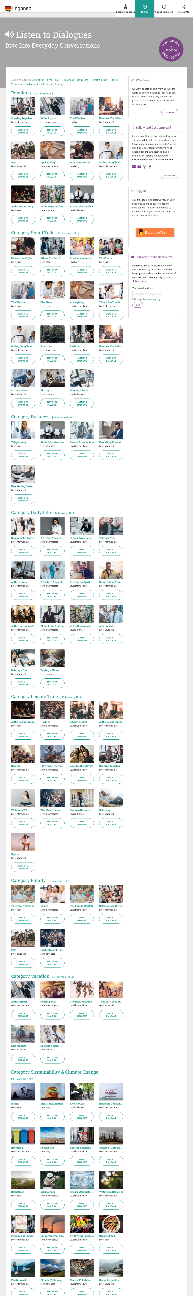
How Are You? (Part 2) (111, 118)
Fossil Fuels (47, 1147)
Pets (13, 162)
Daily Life (82, 80)
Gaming (15, 766)
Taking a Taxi (107, 538)
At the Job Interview (81, 206)
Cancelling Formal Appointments (111, 442)
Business (68, 80)
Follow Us (183, 6)
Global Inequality (109, 1280)
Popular (39, 80)
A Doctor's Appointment (52, 582)
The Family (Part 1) (22, 906)
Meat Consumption (51, 1103)
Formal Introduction (82, 442)
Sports (15, 854)
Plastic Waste (19, 1280)
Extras (144, 6)
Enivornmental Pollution (52, 1235)
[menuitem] (125, 9)
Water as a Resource (111, 1191)
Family (114, 80)
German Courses (125, 6)
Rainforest (17, 1191)
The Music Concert (51, 810)
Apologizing (47, 162)
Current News (19, 390)
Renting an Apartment (82, 582)
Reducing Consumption (111, 1103)
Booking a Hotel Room (52, 1045)
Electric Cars (77, 1103)
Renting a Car (48, 1001)
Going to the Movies (81, 766)
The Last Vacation (110, 1001)
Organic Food (107, 1235)
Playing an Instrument (52, 766)
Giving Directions (80, 538)
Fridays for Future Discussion (82, 1235)
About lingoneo (164, 6)
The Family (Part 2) (81, 906)
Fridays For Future (22, 1235)
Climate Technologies (52, 1280)
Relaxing (104, 810)
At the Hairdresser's (22, 626)
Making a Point (79, 390)
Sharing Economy (80, 1147)
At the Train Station (52, 626)
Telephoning (18, 442)
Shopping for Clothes (23, 538)
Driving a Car (19, 670)
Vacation (16, 84)
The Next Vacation (81, 1001)
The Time (46, 302)
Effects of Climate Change (82, 1191)
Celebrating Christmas (52, 950)
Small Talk (53, 80)
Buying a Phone (49, 670)
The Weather (77, 118)
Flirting (44, 390)
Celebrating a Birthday (111, 906)
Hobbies (45, 721)
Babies (44, 906)
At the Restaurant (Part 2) (111, 721)
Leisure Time (99, 80)
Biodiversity (47, 1191)
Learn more (170, 112)
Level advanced (106, 122)
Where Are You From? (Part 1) (52, 258)
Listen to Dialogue (23, 131)
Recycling (17, 1147)
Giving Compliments (111, 162)
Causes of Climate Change (111, 1147)
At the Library (19, 582)
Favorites (46, 346)
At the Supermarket (51, 206)
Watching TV (19, 810)
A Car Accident (107, 626)
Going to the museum (82, 810)
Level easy (74, 122)
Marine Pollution (80, 1280)
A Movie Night (78, 721)
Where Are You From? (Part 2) (111, 302)
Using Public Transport (111, 582)
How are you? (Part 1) (82, 162)
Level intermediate (20, 122)
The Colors (105, 258)
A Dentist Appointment (52, 538)
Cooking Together (21, 118)
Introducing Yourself (82, 258)
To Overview (169, 176)
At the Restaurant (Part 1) (23, 206)
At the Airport (48, 118)
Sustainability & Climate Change (44, 84)
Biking (15, 1103)
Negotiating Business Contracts (23, 486)
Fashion (75, 346)
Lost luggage (18, 1045)
